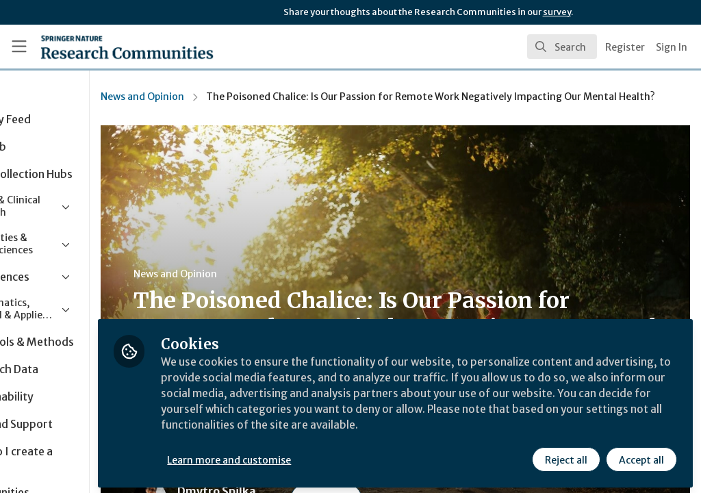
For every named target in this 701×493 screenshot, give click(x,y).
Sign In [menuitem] (671, 47)
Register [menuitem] (625, 47)
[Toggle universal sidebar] (19, 46)
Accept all (640, 457)
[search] (562, 46)
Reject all (565, 457)
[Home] (103, 46)
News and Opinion (228, 96)
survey (557, 12)
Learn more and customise (315, 457)
